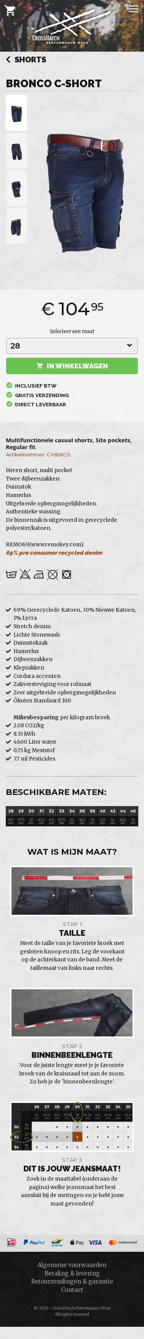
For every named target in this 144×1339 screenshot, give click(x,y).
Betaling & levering (72, 1273)
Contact (72, 1289)
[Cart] (10, 10)
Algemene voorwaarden (72, 1265)
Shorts (26, 60)
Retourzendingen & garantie (72, 1281)
